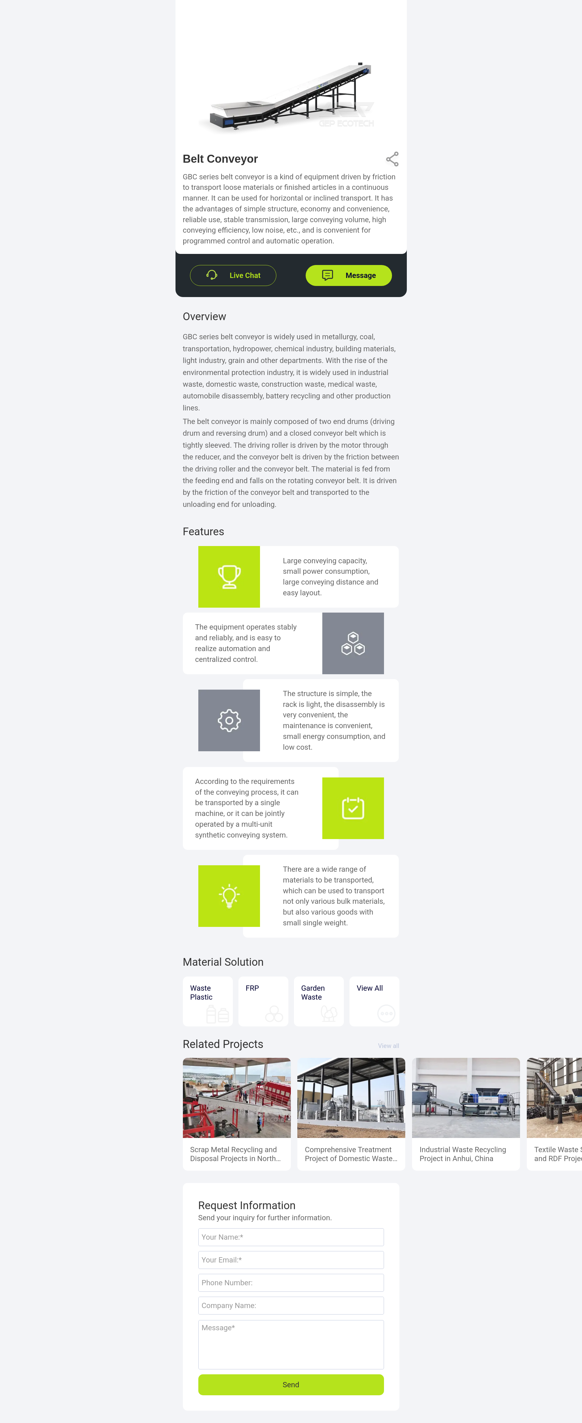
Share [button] (391, 156)
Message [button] (361, 275)
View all (388, 1046)
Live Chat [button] (245, 275)
